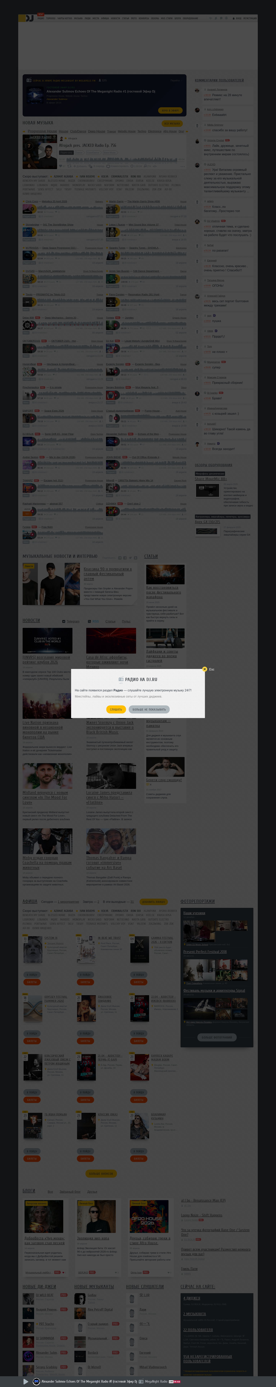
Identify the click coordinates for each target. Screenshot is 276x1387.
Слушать (116, 709)
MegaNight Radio (156, 1381)
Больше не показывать (149, 709)
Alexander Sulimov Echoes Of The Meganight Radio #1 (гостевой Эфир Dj (89, 1381)
